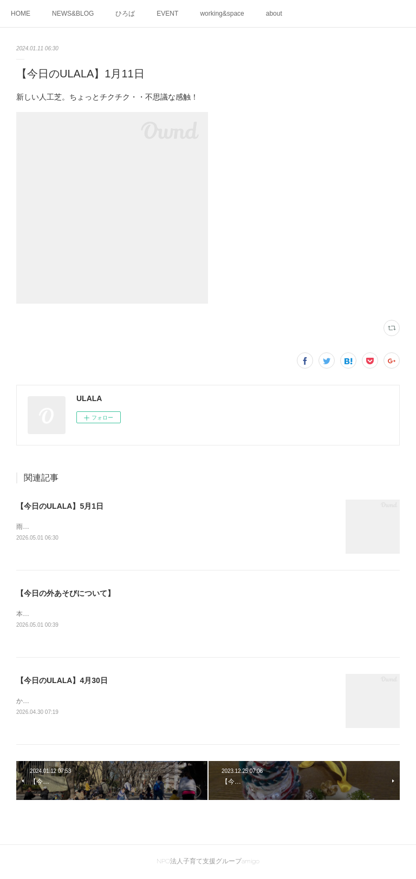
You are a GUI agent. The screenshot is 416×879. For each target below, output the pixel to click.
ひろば (125, 13)
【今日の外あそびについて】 (65, 593)
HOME (20, 13)
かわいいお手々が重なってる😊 (62, 702)
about (274, 13)
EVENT (167, 13)
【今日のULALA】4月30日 (62, 681)
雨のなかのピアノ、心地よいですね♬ (70, 526)
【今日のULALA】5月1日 (59, 506)
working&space (222, 13)
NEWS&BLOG (73, 13)
